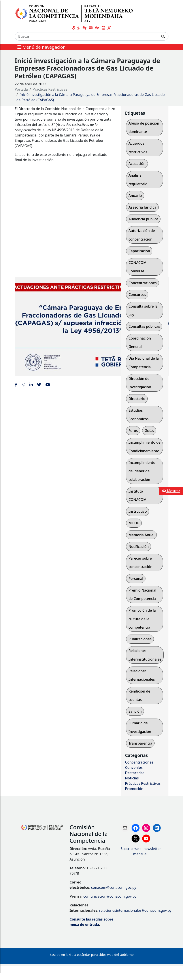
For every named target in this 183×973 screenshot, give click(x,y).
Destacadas (135, 772)
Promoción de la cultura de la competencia (142, 619)
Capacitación (139, 250)
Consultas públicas (144, 326)
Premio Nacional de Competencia (142, 594)
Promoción (134, 788)
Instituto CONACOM (137, 495)
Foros (133, 430)
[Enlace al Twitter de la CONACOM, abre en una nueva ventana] (39, 384)
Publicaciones (139, 639)
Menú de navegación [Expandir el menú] (41, 47)
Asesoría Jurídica (142, 207)
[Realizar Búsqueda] (163, 36)
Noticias (132, 778)
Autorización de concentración (141, 234)
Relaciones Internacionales (141, 675)
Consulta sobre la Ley (143, 310)
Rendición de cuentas (139, 695)
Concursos (137, 294)
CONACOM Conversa (137, 266)
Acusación (136, 163)
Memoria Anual (141, 534)
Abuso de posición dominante (143, 127)
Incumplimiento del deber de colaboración (141, 471)
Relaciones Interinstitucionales (144, 654)
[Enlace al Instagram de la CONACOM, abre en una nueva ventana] (23, 384)
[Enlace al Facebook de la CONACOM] (16, 384)
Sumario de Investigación (139, 727)
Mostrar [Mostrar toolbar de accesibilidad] (171, 490)
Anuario (135, 195)
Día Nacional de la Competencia (143, 362)
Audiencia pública (143, 219)
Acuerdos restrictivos (137, 147)
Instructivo (137, 511)
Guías (149, 430)
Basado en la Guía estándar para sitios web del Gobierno (91, 954)
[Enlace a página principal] (76, 13)
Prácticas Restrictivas (50, 89)
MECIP (133, 523)
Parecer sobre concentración (140, 562)
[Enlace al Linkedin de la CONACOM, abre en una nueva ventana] (31, 384)
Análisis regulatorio (137, 179)
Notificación (138, 546)
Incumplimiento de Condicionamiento (144, 446)
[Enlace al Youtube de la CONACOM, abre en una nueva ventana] (47, 384)
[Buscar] (86, 36)
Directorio (136, 398)
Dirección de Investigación (139, 382)
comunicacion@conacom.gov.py (109, 896)
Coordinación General (139, 342)
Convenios (134, 767)
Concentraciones (142, 282)
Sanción (135, 711)
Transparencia (140, 743)
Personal (135, 578)
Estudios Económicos (138, 414)
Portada (21, 89)
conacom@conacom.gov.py (113, 887)
